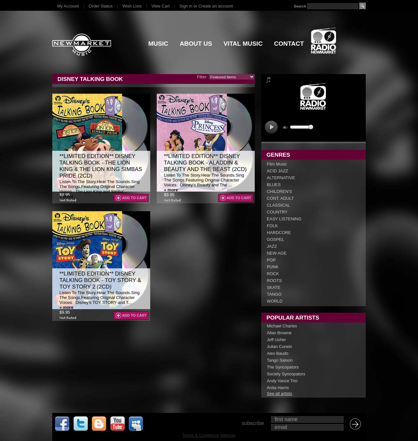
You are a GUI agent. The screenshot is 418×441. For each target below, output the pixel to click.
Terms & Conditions (201, 435)
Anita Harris (278, 387)
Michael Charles (282, 325)
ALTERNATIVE (281, 177)
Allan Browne (279, 332)
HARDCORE (279, 232)
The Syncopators (283, 367)
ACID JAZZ (277, 170)
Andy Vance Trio (282, 380)
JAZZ (272, 246)
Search (300, 6)
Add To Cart (134, 198)
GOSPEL (275, 239)
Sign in (185, 6)
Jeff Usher (276, 339)
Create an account (216, 6)
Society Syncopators (286, 373)
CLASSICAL (278, 205)
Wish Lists (132, 6)
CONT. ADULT (280, 198)
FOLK (272, 225)
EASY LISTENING (284, 218)
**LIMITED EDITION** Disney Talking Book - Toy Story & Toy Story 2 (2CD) (100, 280)
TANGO (274, 294)
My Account (68, 6)
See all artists (279, 393)
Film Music (277, 164)
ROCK (273, 273)
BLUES (274, 184)
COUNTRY (277, 212)
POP (271, 260)
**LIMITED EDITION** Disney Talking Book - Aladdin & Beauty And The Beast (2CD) (205, 162)
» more (66, 196)
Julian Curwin (279, 346)
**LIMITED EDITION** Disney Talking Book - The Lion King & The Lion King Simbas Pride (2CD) (100, 166)
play (271, 127)
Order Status (101, 6)
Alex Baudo (277, 353)
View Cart (161, 6)
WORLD (274, 301)
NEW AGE (276, 253)
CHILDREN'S (279, 191)
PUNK (273, 266)
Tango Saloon (280, 360)
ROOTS (274, 280)
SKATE (273, 287)
